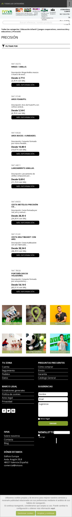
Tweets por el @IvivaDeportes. (45, 440)
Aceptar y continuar (45, 513)
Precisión (17, 31)
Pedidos (6, 374)
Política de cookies (11, 394)
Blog (6, 443)
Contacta (8, 440)
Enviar (53, 423)
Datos (5, 378)
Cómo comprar (45, 367)
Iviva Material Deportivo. (62, 440)
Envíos (41, 370)
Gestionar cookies (25, 513)
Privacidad (7, 401)
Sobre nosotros (12, 436)
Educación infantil (29, 29)
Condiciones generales (13, 390)
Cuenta (5, 367)
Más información (25, 85)
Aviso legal (7, 398)
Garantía (42, 374)
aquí (53, 508)
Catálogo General (47, 378)
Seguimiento (8, 370)
